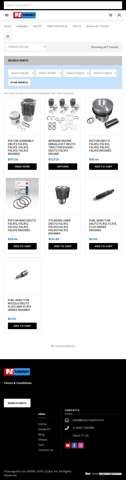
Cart (41, 444)
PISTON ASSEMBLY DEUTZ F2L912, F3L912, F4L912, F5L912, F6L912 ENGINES (21, 147)
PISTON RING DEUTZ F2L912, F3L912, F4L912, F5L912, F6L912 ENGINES (22, 225)
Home (7, 26)
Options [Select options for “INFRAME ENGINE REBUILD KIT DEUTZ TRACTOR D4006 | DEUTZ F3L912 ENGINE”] (63, 166)
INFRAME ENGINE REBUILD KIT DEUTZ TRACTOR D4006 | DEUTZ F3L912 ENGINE (62, 147)
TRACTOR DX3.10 (57, 26)
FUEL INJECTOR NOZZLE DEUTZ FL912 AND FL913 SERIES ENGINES (19, 305)
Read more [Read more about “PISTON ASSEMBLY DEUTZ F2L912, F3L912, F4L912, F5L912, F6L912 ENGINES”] (22, 166)
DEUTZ (37, 26)
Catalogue (22, 26)
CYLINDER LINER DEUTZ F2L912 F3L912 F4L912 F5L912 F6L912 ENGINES (60, 227)
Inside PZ (44, 429)
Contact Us (45, 450)
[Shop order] (25, 47)
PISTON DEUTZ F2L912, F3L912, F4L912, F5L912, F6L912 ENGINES (100, 145)
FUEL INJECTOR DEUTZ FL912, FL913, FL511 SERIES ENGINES (103, 225)
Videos (42, 439)
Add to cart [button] (103, 166)
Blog (41, 434)
